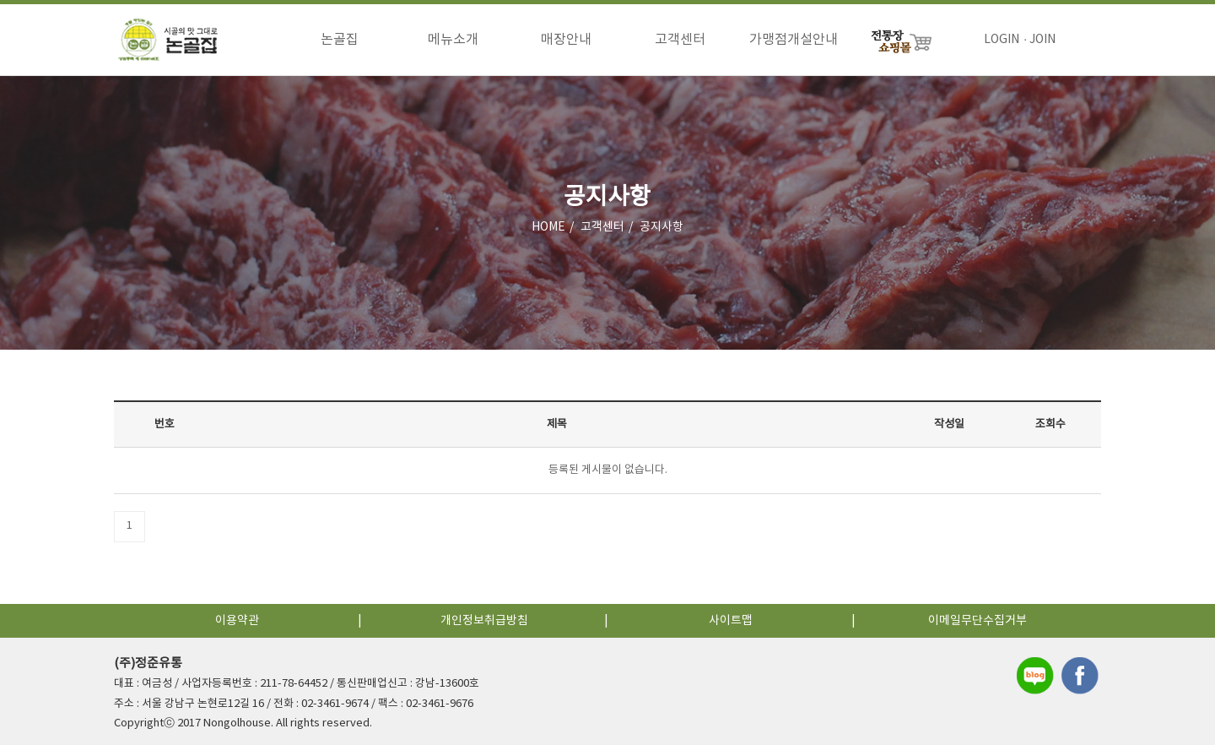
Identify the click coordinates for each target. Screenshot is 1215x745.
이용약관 (237, 621)
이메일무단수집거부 (977, 621)
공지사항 (661, 227)
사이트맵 (731, 621)
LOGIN (1001, 39)
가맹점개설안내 (793, 39)
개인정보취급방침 (484, 621)
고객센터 (680, 39)
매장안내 (566, 39)
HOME (548, 227)
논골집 (340, 39)
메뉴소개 (453, 39)
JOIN (1042, 39)
